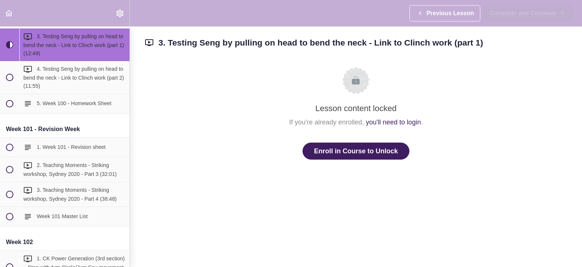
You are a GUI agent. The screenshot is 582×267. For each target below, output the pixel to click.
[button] (9, 13)
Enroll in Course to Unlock (356, 151)
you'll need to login (393, 122)
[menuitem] (120, 13)
